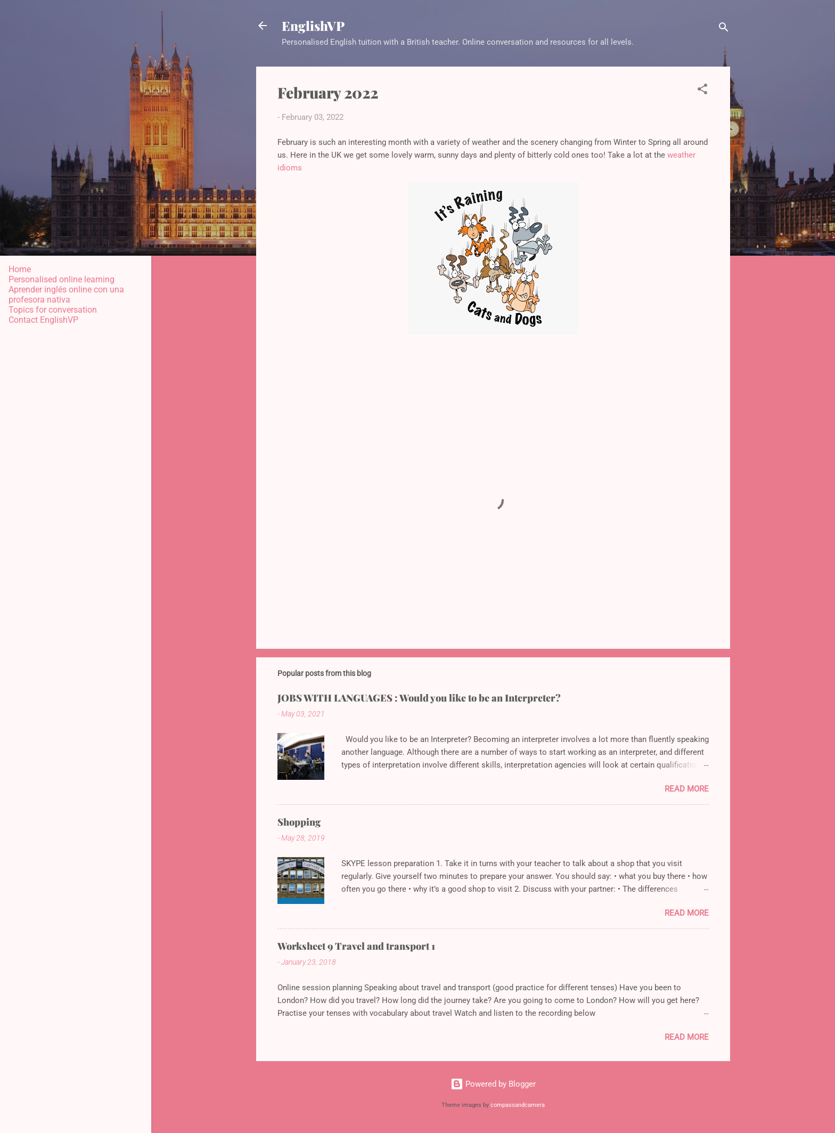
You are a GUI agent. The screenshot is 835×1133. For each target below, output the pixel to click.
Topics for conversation (53, 310)
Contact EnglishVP (43, 320)
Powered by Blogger (493, 1084)
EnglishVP (313, 25)
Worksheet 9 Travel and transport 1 (356, 946)
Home (20, 269)
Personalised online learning (61, 279)
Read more (687, 789)
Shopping (299, 822)
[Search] (723, 29)
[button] (702, 91)
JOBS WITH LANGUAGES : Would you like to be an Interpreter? (419, 697)
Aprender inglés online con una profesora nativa (66, 294)
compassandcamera (517, 1105)
